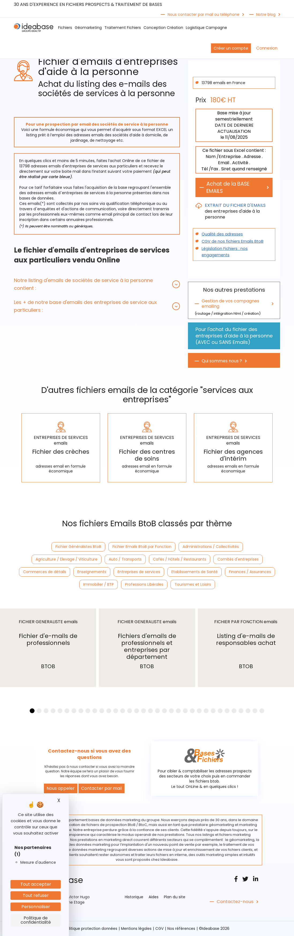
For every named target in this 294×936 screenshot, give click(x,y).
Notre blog (266, 14)
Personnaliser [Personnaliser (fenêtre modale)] (35, 907)
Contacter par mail (101, 788)
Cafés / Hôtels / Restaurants (179, 559)
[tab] (97, 284)
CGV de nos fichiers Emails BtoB (231, 242)
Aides (154, 897)
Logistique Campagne (206, 27)
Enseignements (91, 572)
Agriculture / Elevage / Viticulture (66, 559)
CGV (160, 928)
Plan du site (174, 897)
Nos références (182, 928)
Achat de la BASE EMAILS (229, 187)
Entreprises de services (139, 572)
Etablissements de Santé (194, 572)
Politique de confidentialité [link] (36, 920)
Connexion (266, 48)
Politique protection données (90, 928)
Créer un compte (231, 48)
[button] (97, 284)
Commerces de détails (44, 572)
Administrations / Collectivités (211, 547)
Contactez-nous (234, 902)
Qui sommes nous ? (222, 361)
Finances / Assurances (250, 572)
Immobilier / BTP (98, 585)
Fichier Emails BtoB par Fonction (141, 547)
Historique (134, 897)
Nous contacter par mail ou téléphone (203, 14)
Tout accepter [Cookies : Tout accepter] (35, 884)
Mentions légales (136, 928)
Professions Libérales (144, 585)
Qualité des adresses (221, 234)
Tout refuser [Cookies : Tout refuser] (36, 895)
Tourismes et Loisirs (193, 585)
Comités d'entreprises (238, 559)
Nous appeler (61, 788)
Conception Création (163, 27)
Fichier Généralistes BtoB (78, 547)
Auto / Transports (125, 559)
